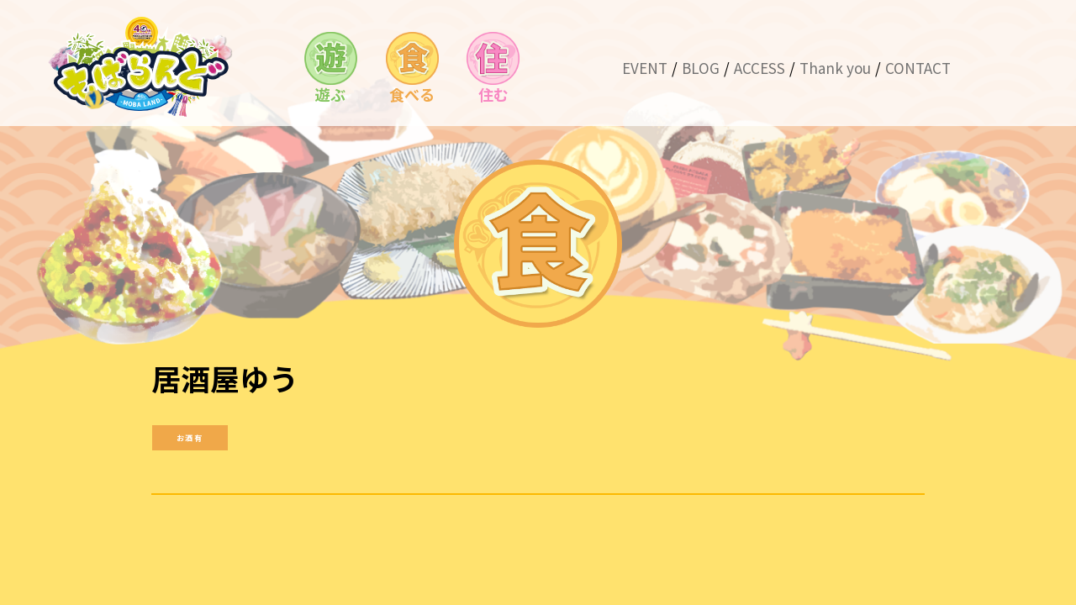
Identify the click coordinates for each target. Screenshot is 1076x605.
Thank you (835, 67)
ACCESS (759, 67)
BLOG (701, 67)
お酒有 (189, 436)
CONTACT (918, 67)
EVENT (644, 67)
